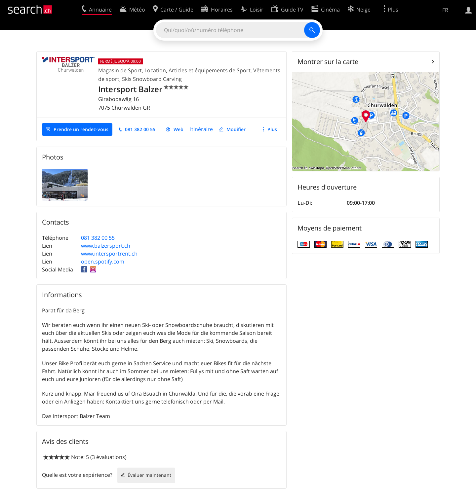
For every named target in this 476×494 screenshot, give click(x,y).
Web (178, 129)
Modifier (236, 129)
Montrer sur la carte (328, 61)
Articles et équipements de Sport (210, 70)
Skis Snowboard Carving (152, 79)
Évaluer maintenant (149, 475)
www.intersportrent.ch (109, 253)
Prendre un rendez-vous (81, 129)
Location (155, 70)
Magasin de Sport (120, 70)
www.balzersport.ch (105, 245)
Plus (272, 129)
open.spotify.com (102, 261)
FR (445, 10)
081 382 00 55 (140, 129)
